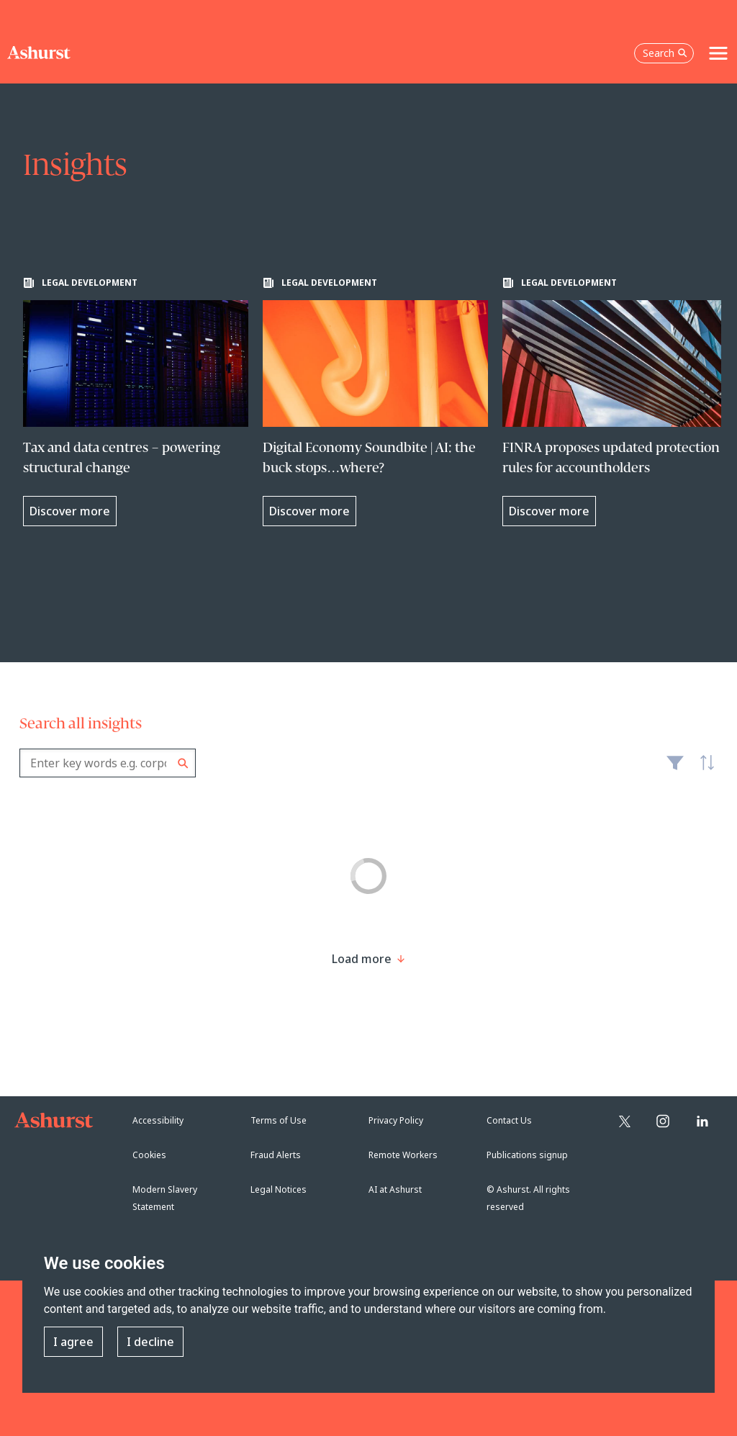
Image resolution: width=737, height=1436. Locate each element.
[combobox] (107, 763)
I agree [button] (73, 1342)
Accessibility (158, 1120)
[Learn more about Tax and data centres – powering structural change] (136, 401)
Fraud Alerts (275, 1155)
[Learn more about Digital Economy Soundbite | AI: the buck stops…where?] (375, 401)
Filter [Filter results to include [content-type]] (675, 768)
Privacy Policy (395, 1120)
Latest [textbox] (703, 770)
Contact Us (509, 1120)
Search (183, 763)
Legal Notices (278, 1189)
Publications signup (527, 1155)
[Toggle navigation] (718, 53)
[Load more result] (362, 959)
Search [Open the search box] (665, 53)
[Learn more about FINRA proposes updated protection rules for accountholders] (615, 401)
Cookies (149, 1155)
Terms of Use (278, 1120)
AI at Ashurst (395, 1189)
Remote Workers (403, 1155)
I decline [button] (150, 1342)
